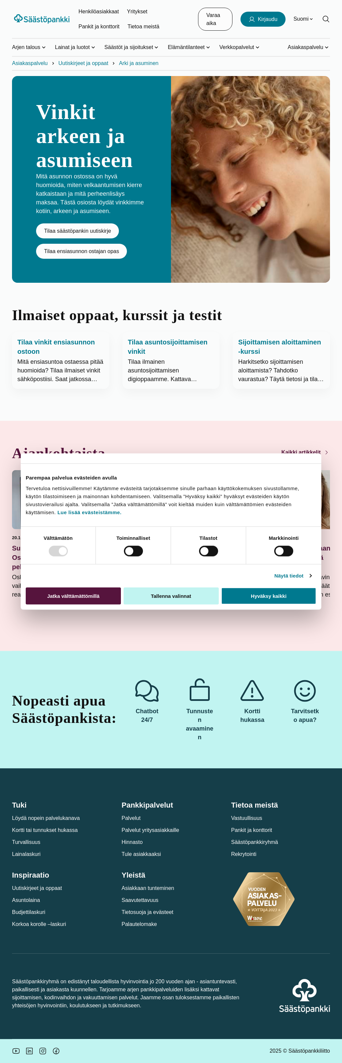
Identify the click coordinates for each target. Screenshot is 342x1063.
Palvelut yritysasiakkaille (150, 830)
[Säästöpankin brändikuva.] (16, 1051)
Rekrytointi (243, 854)
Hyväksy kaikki (269, 596)
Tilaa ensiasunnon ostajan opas (81, 251)
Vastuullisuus (246, 818)
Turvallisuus (26, 842)
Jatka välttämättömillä (73, 596)
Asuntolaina (26, 900)
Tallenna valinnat (171, 596)
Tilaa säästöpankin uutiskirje (77, 231)
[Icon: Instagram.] (43, 1051)
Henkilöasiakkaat (98, 11)
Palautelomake (139, 924)
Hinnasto (132, 842)
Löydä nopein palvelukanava (46, 818)
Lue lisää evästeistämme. (89, 512)
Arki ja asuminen (138, 63)
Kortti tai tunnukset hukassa (45, 830)
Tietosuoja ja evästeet (147, 912)
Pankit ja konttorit (99, 26)
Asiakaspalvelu (30, 63)
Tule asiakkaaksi (141, 854)
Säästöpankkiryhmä (254, 842)
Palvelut (131, 818)
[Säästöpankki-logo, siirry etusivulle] (42, 19)
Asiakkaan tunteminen (148, 888)
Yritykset (137, 11)
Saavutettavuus (140, 900)
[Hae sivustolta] (326, 19)
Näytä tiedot (289, 576)
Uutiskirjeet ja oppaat (83, 63)
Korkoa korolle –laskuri (39, 924)
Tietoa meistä (143, 26)
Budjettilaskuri (28, 912)
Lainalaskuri (26, 854)
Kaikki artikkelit (306, 452)
